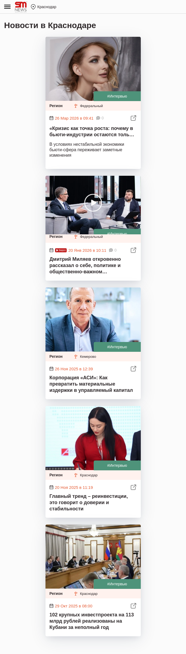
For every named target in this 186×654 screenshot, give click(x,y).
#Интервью (117, 96)
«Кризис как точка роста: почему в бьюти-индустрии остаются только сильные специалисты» (92, 132)
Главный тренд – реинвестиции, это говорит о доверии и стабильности (89, 502)
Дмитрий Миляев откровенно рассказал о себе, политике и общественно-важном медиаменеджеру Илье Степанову (91, 265)
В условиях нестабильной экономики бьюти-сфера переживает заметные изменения (87, 150)
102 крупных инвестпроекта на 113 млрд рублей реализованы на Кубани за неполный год (92, 621)
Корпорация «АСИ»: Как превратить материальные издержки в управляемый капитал (91, 384)
